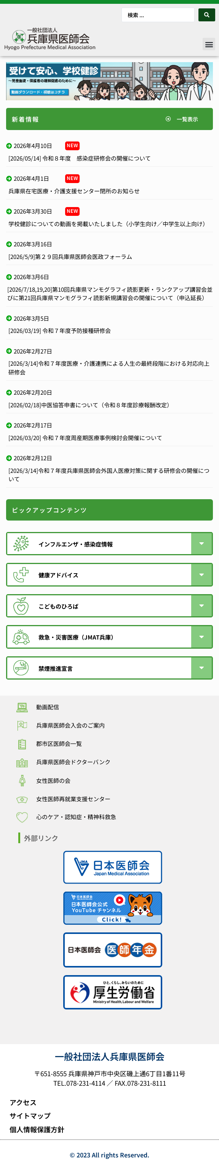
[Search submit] (206, 14)
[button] (209, 44)
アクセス (23, 1102)
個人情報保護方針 (37, 1129)
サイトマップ (30, 1115)
